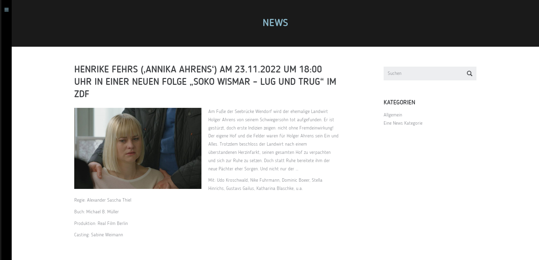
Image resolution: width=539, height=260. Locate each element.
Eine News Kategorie (405, 123)
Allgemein (395, 115)
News (278, 23)
